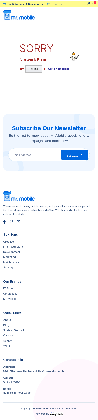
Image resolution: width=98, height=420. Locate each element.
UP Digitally (10, 293)
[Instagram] (12, 221)
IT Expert (9, 288)
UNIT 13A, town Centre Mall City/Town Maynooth (33, 371)
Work (6, 345)
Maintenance (11, 262)
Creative (8, 241)
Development (11, 252)
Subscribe (75, 155)
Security (8, 267)
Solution (8, 340)
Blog (6, 325)
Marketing (9, 257)
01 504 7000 (11, 381)
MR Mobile (9, 298)
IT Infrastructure (13, 246)
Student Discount (13, 330)
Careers (8, 335)
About (7, 320)
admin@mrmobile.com (17, 392)
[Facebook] (5, 221)
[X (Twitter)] (19, 221)
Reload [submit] (34, 69)
